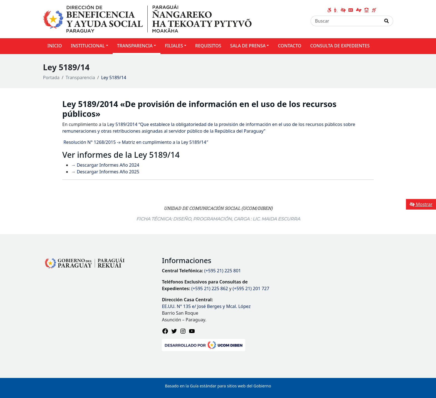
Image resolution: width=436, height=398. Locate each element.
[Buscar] (345, 21)
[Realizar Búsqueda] (386, 21)
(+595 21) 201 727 (250, 288)
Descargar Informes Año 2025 (107, 172)
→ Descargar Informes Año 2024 (105, 165)
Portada (51, 77)
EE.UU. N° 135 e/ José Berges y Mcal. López (206, 306)
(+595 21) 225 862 (209, 288)
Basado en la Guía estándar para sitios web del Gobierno (218, 386)
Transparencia (80, 77)
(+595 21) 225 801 (222, 271)
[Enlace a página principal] (147, 19)
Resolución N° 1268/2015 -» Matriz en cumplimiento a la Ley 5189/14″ (135, 142)
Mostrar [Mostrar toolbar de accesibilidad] (421, 204)
